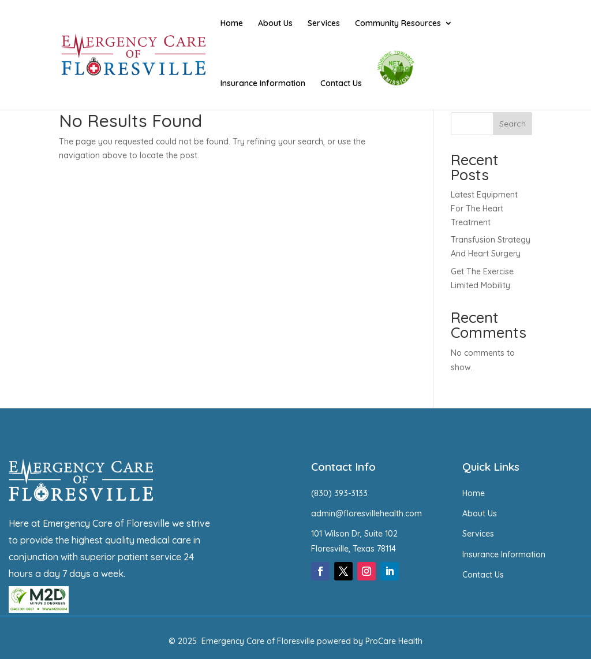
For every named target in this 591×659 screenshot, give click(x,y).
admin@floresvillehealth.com (366, 513)
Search (512, 123)
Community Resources (398, 23)
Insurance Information (262, 83)
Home (231, 23)
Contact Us (341, 83)
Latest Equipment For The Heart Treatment (484, 208)
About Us (275, 23)
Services (324, 23)
